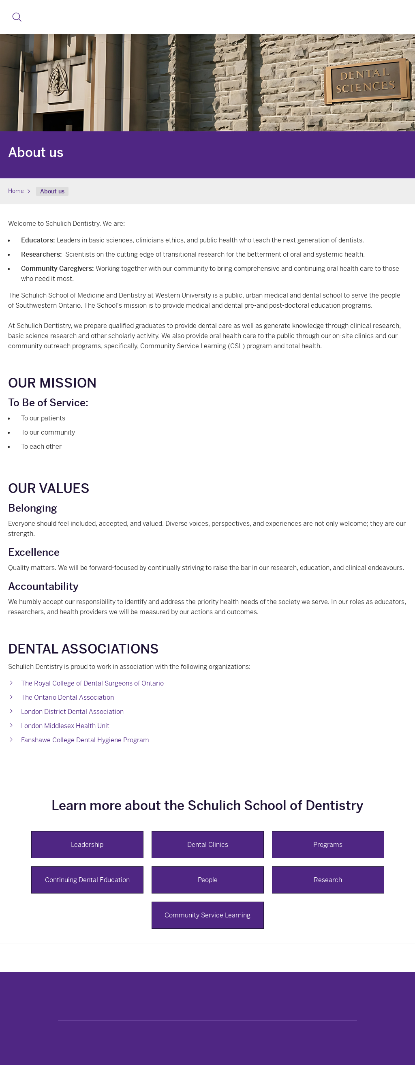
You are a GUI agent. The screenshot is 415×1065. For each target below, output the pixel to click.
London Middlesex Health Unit (65, 726)
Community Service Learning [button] (207, 915)
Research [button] (328, 880)
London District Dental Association (72, 711)
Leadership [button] (87, 844)
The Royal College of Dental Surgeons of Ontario (92, 683)
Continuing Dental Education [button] (87, 880)
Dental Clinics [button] (207, 844)
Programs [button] (327, 844)
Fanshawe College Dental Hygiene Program (85, 740)
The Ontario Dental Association (67, 697)
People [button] (208, 880)
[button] (17, 17)
